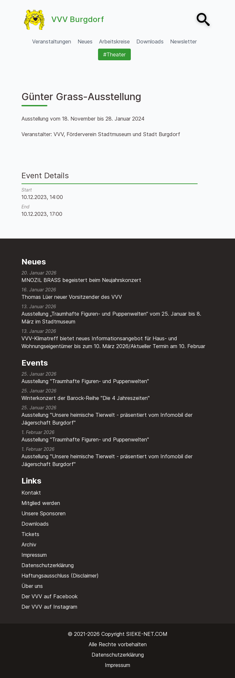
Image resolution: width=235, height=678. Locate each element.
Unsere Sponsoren (43, 513)
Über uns (32, 586)
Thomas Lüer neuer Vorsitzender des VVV (71, 297)
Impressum (34, 555)
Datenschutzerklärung (47, 565)
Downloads (35, 523)
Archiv (28, 544)
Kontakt (31, 492)
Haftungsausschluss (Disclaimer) (60, 575)
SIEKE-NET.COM (146, 634)
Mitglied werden (40, 503)
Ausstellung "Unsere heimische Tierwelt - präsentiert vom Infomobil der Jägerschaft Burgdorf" (106, 419)
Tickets (30, 534)
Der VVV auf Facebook (49, 596)
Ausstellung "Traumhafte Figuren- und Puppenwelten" (85, 381)
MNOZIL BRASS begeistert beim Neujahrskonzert (81, 280)
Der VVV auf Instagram (49, 606)
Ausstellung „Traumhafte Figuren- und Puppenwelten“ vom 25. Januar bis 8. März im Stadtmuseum (111, 317)
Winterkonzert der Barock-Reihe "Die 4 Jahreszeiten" (85, 398)
